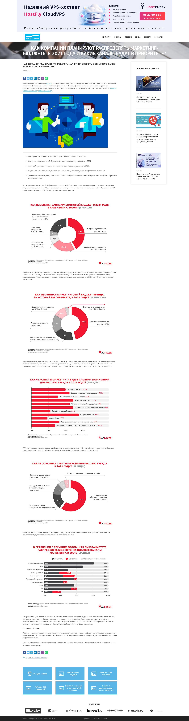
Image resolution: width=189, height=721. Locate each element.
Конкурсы (117, 37)
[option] (33, 710)
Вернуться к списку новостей (36, 658)
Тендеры (128, 37)
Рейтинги (106, 37)
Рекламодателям (100, 718)
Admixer (49, 83)
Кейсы (137, 37)
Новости (147, 37)
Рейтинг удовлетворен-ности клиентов (102, 688)
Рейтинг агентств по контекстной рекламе (70, 688)
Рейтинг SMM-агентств (102, 673)
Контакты (159, 37)
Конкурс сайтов (37, 673)
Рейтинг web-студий (69, 673)
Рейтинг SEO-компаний (36, 687)
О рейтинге (87, 718)
